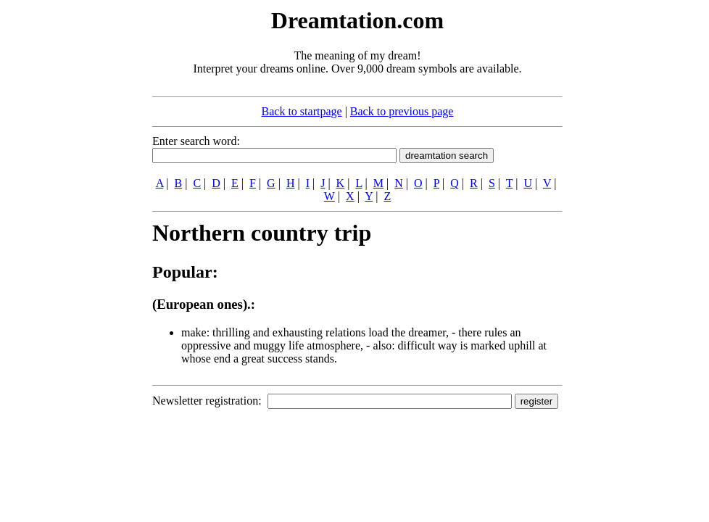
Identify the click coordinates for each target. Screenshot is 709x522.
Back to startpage (302, 111)
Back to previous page (402, 111)
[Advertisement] (64, 223)
